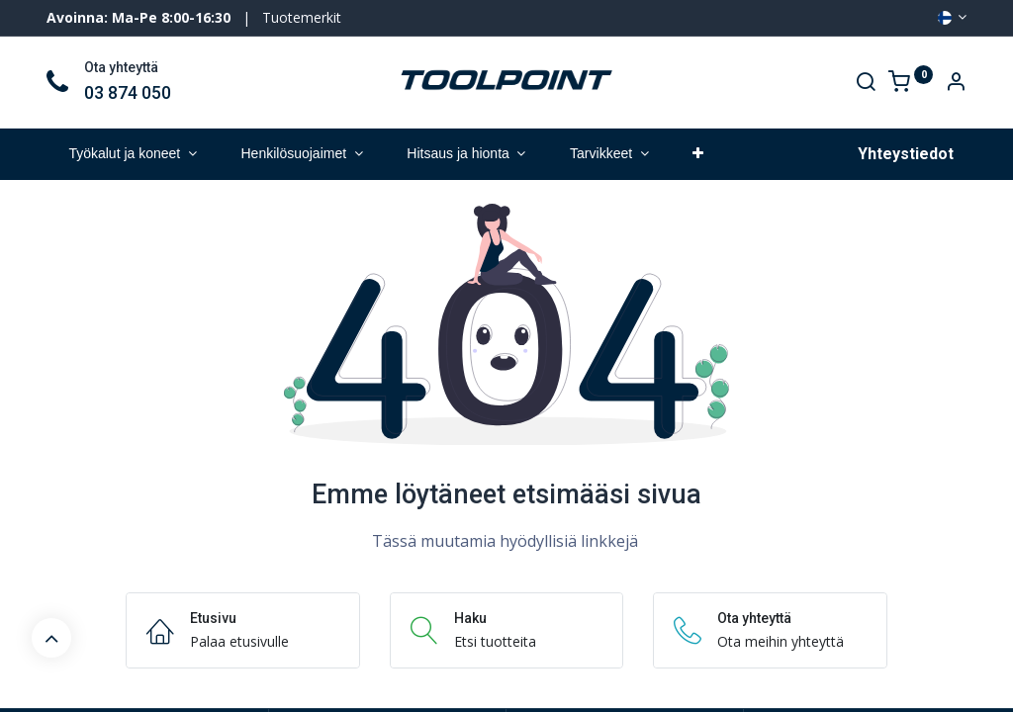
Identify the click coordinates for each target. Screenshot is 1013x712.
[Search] (865, 83)
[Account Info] (956, 83)
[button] (698, 154)
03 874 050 (127, 93)
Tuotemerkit (301, 17)
